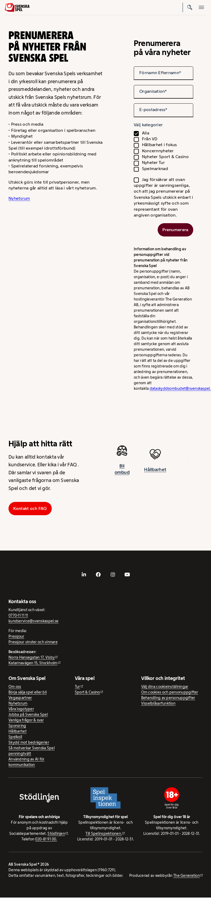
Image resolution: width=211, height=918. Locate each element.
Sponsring (17, 725)
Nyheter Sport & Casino (165, 156)
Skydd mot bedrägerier (28, 742)
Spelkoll (15, 736)
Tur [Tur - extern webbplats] (77, 686)
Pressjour (16, 636)
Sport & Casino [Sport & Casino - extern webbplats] (87, 692)
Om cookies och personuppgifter (169, 692)
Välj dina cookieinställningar (164, 686)
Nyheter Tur (153, 162)
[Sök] (190, 7)
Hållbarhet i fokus (159, 144)
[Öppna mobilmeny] (201, 7)
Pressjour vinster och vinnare (33, 642)
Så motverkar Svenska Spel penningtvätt (31, 751)
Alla (145, 133)
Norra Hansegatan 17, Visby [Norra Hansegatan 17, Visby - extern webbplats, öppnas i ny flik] (31, 657)
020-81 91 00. (46, 839)
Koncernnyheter (158, 150)
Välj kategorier (148, 124)
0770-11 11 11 (18, 615)
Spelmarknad (155, 168)
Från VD (150, 138)
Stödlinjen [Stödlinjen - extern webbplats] (56, 833)
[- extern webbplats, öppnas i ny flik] (84, 574)
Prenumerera (175, 229)
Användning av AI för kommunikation (26, 762)
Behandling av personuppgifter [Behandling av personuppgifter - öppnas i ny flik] (168, 697)
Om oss (14, 686)
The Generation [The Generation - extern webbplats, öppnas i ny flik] (186, 875)
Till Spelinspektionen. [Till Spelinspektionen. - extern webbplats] (103, 833)
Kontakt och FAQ (30, 508)
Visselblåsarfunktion (158, 703)
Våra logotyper (21, 709)
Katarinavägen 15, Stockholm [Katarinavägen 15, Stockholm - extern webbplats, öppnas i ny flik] (32, 663)
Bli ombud (122, 472)
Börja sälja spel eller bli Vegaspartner (27, 695)
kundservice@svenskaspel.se (33, 621)
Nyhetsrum (19, 198)
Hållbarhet (155, 474)
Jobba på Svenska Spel (28, 714)
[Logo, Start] (17, 7)
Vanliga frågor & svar (26, 720)
